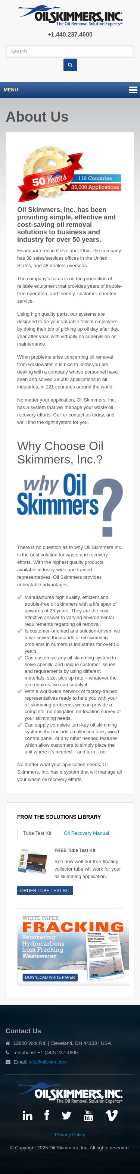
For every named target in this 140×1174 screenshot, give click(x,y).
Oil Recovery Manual (86, 833)
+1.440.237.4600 (70, 34)
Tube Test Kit (37, 833)
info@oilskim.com (48, 1062)
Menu (11, 90)
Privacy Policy (70, 1134)
